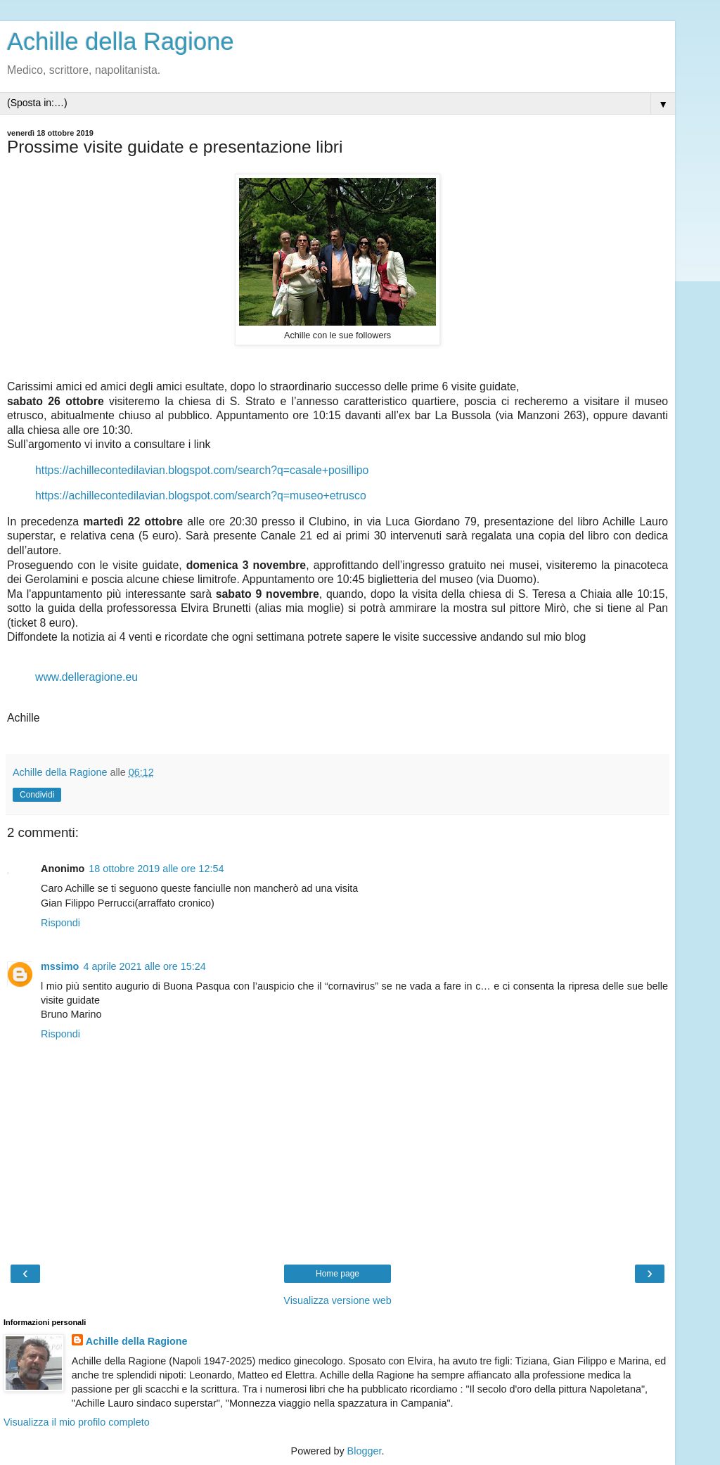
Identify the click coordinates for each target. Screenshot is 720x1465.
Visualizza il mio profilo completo (77, 1422)
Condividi (37, 795)
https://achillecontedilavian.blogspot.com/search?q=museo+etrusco (200, 495)
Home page (337, 1274)
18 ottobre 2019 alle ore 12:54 (156, 868)
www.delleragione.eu (86, 677)
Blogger (364, 1451)
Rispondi (60, 922)
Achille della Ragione (120, 41)
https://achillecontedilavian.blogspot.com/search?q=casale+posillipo (201, 470)
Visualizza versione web (337, 1300)
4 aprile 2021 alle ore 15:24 (144, 966)
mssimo (60, 966)
